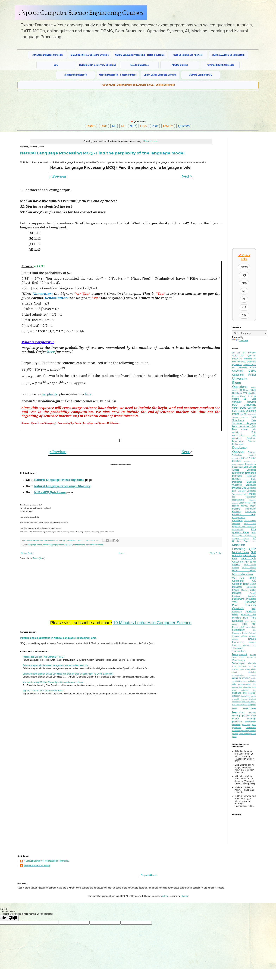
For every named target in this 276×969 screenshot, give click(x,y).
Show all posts (150, 141)
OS (233, 578)
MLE (254, 541)
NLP (133, 126)
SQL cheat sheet (248, 627)
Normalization (242, 574)
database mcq (239, 693)
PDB (155, 126)
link (88, 394)
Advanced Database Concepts (47, 55)
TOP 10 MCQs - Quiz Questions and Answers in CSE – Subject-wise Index (138, 85)
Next (185, 452)
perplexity (50, 394)
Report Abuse (149, 875)
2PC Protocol (249, 353)
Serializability (238, 630)
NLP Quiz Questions (76, 545)
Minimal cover (240, 552)
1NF (234, 353)
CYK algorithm (249, 393)
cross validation (249, 681)
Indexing (236, 509)
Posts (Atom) (39, 558)
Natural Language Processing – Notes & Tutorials (139, 55)
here (51, 351)
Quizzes (184, 126)
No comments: (92, 540)
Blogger (184, 896)
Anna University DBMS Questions (244, 371)
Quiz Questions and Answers (188, 55)
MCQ (254, 532)
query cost (246, 725)
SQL (56, 65)
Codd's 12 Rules (244, 399)
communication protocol (244, 675)
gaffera (164, 896)
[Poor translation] (12, 918)
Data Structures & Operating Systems (90, 55)
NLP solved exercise (94, 545)
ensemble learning (239, 699)
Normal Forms (244, 570)
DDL (246, 414)
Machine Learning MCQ (200, 75)
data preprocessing (241, 684)
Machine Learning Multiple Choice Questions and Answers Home (53, 682)
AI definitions (246, 359)
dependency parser (248, 696)
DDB (104, 126)
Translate (240, 340)
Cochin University (248, 396)
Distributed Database (244, 472)
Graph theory (244, 503)
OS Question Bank (244, 582)
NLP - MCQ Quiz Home (50, 492)
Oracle (244, 590)
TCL (254, 645)
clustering (252, 672)
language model (35, 545)
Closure (235, 396)
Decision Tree (250, 461)
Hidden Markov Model (244, 506)
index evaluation (248, 702)
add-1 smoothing (239, 666)
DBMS (91, 126)
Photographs (238, 599)
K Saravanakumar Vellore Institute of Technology (46, 861)
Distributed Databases (75, 75)
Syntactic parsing (240, 645)
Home (121, 553)
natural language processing (55, 545)
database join (248, 690)
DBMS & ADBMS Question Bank (228, 55)
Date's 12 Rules (248, 458)
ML (114, 126)
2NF (239, 353)
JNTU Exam (250, 524)
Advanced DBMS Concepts (220, 65)
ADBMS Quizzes (180, 65)
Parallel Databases (139, 65)
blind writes (245, 669)
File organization (244, 497)
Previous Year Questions (244, 600)
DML (250, 414)
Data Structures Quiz (244, 426)
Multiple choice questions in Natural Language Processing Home (58, 637)
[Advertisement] (102, 104)
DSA (143, 126)
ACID (234, 356)
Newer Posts (27, 553)
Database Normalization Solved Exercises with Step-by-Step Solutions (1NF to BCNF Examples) (68, 674)
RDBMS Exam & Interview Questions (97, 65)
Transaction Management (239, 653)
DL (123, 126)
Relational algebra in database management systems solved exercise (55, 665)
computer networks (241, 678)
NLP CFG (237, 555)
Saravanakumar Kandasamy (37, 865)
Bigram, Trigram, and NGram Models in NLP (43, 691)
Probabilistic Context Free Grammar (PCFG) (43, 657)
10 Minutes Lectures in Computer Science (152, 622)
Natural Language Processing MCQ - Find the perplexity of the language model (102, 153)
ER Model (250, 493)
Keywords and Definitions (244, 526)
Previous (58, 176)
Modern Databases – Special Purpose (117, 75)
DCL (241, 414)
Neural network (249, 568)
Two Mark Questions (244, 657)
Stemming (252, 642)
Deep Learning (238, 464)
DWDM (168, 126)
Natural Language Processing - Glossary (62, 486)
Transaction (237, 648)
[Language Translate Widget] (249, 333)
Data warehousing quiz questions (244, 435)
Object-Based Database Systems (159, 75)
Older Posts (215, 553)
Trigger (253, 654)
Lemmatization (237, 529)
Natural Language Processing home (59, 480)
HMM (253, 503)
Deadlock (236, 461)
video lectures (244, 734)
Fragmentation (238, 500)
